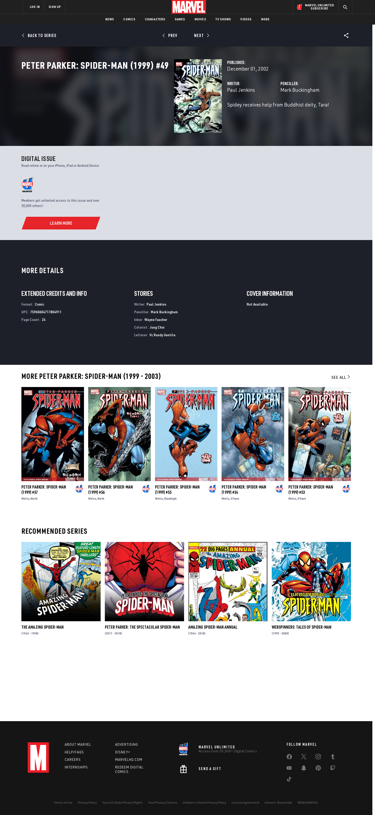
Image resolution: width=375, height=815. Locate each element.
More (265, 19)
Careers (73, 760)
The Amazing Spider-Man (42, 696)
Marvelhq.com (128, 760)
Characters (155, 19)
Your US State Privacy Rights (122, 802)
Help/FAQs (74, 752)
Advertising (126, 744)
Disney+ (122, 752)
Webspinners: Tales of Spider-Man (301, 696)
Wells (25, 567)
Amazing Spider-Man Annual (212, 696)
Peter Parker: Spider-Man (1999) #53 (310, 558)
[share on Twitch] (332, 769)
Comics (129, 19)
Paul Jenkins (134, 113)
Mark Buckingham (246, 113)
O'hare (235, 567)
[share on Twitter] (303, 757)
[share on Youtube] (289, 769)
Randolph (170, 567)
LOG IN (35, 7)
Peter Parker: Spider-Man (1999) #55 (177, 558)
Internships (76, 767)
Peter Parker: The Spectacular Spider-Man (142, 696)
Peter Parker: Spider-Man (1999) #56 (110, 558)
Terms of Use (63, 802)
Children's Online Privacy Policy (204, 802)
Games (180, 19)
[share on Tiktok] (289, 780)
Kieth (34, 567)
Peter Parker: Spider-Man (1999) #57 (43, 558)
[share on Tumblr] (332, 757)
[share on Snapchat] (303, 769)
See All (341, 446)
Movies (200, 19)
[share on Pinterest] (318, 769)
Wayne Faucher (155, 388)
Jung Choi (157, 396)
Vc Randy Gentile (162, 403)
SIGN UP (55, 7)
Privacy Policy (87, 802)
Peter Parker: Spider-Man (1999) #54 (244, 558)
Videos (245, 19)
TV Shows (223, 19)
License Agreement (245, 802)
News (109, 19)
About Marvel (78, 744)
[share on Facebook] (289, 758)
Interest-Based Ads (278, 802)
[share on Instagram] (318, 757)
